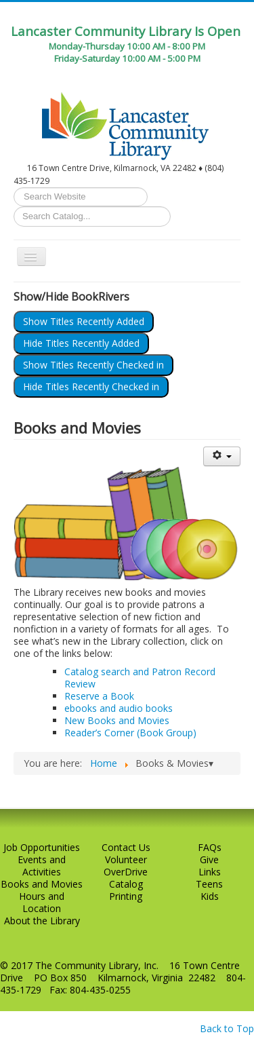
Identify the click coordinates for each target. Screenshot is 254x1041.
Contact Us (126, 847)
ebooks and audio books (118, 708)
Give (209, 860)
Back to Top (227, 1028)
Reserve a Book (99, 695)
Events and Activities (42, 866)
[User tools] (221, 456)
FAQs (209, 847)
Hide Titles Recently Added (81, 343)
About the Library (42, 921)
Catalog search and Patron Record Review (139, 677)
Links (209, 872)
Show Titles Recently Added (83, 321)
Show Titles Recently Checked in (93, 364)
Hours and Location (41, 902)
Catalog (126, 884)
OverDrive (126, 872)
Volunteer (126, 860)
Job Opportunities (41, 847)
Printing (125, 896)
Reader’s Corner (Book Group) (130, 732)
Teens (209, 884)
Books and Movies (42, 884)
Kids (209, 896)
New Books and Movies (116, 720)
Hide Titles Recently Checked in (91, 386)
